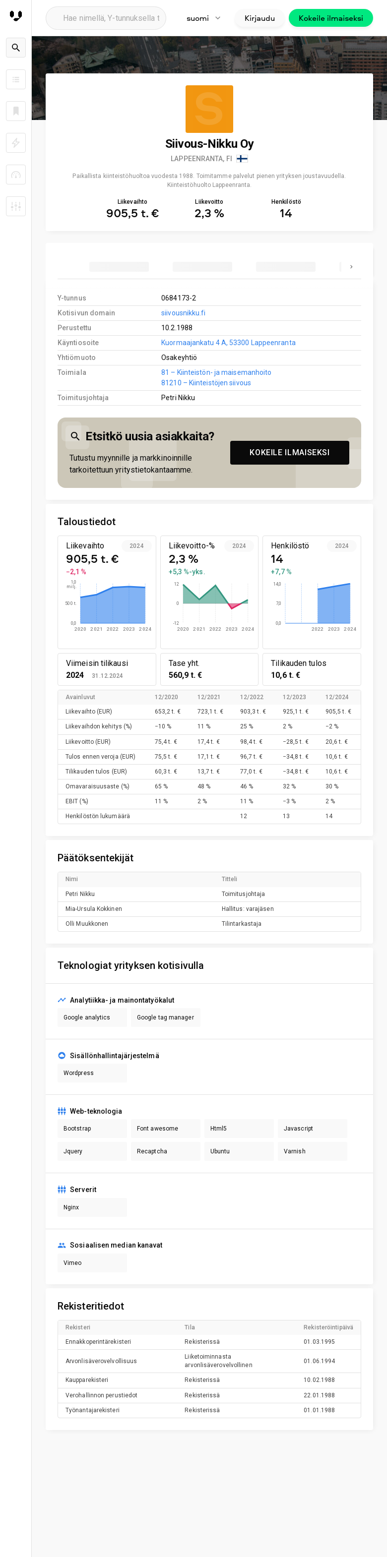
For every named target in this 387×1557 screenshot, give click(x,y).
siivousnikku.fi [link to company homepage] (183, 313)
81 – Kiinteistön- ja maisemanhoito (216, 372)
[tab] (119, 267)
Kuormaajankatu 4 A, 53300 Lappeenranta (228, 343)
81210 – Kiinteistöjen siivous (206, 383)
